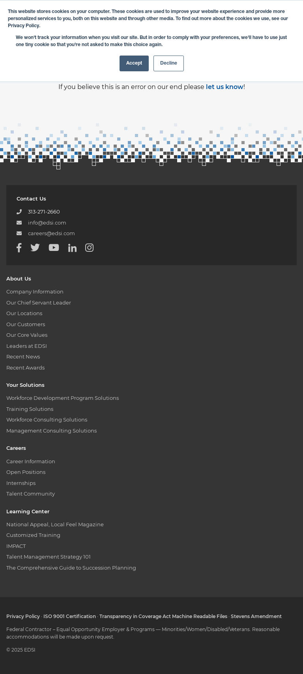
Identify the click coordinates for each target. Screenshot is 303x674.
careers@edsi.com (51, 233)
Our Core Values (26, 335)
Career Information (30, 461)
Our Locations (24, 313)
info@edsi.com (47, 222)
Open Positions (25, 472)
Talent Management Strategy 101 (48, 556)
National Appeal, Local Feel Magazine (55, 524)
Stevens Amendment (256, 616)
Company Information (35, 291)
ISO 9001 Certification (69, 616)
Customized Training (33, 535)
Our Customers (25, 324)
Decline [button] (168, 63)
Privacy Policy (23, 616)
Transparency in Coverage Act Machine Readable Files (163, 616)
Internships (21, 483)
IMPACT (16, 546)
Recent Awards (25, 367)
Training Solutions (29, 409)
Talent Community (30, 493)
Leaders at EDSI (26, 346)
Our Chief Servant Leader (38, 302)
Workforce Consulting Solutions (46, 419)
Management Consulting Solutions (51, 430)
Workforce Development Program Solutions (62, 398)
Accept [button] (134, 63)
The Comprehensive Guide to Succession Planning (71, 567)
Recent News (23, 356)
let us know (224, 87)
